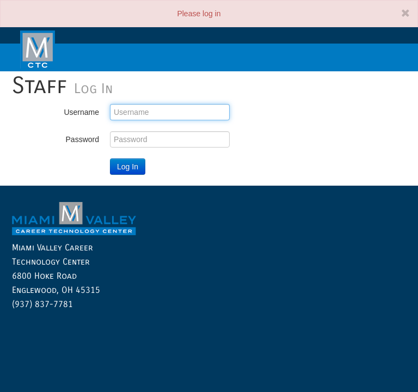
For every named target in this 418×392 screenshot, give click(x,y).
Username (81, 112)
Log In (127, 166)
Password (82, 139)
